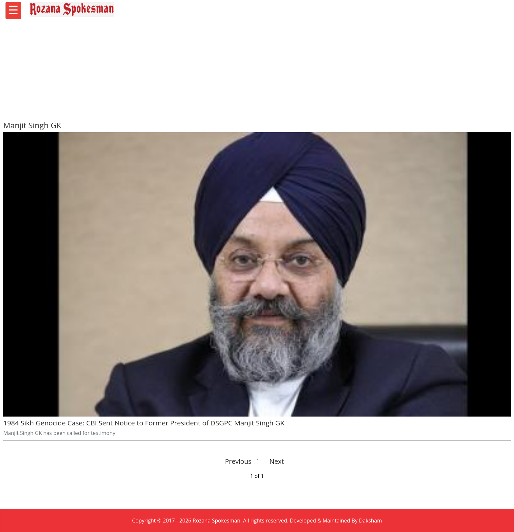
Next (274, 461)
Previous (238, 461)
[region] (257, 67)
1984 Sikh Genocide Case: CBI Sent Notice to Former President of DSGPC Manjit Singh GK (143, 422)
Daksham (370, 520)
